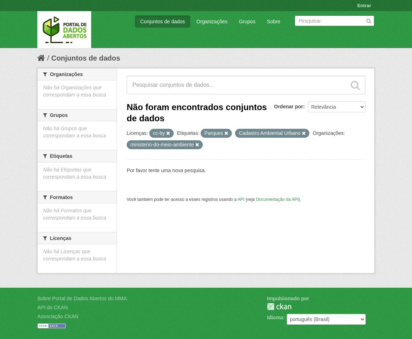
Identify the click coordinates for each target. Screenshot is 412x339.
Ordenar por (288, 106)
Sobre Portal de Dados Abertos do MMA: (82, 298)
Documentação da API (277, 199)
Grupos (247, 21)
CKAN (279, 306)
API (241, 199)
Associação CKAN (57, 316)
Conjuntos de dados (162, 21)
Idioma (275, 317)
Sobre (273, 21)
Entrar (364, 5)
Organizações (211, 21)
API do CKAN (52, 307)
